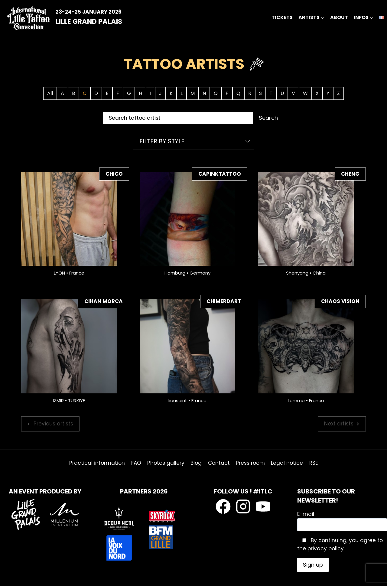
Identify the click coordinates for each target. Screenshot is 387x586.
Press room (250, 463)
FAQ (136, 463)
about (339, 17)
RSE (313, 463)
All (50, 93)
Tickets (282, 17)
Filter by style (161, 141)
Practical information (97, 463)
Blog (196, 463)
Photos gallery (165, 463)
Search (268, 118)
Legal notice (287, 463)
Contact (219, 463)
